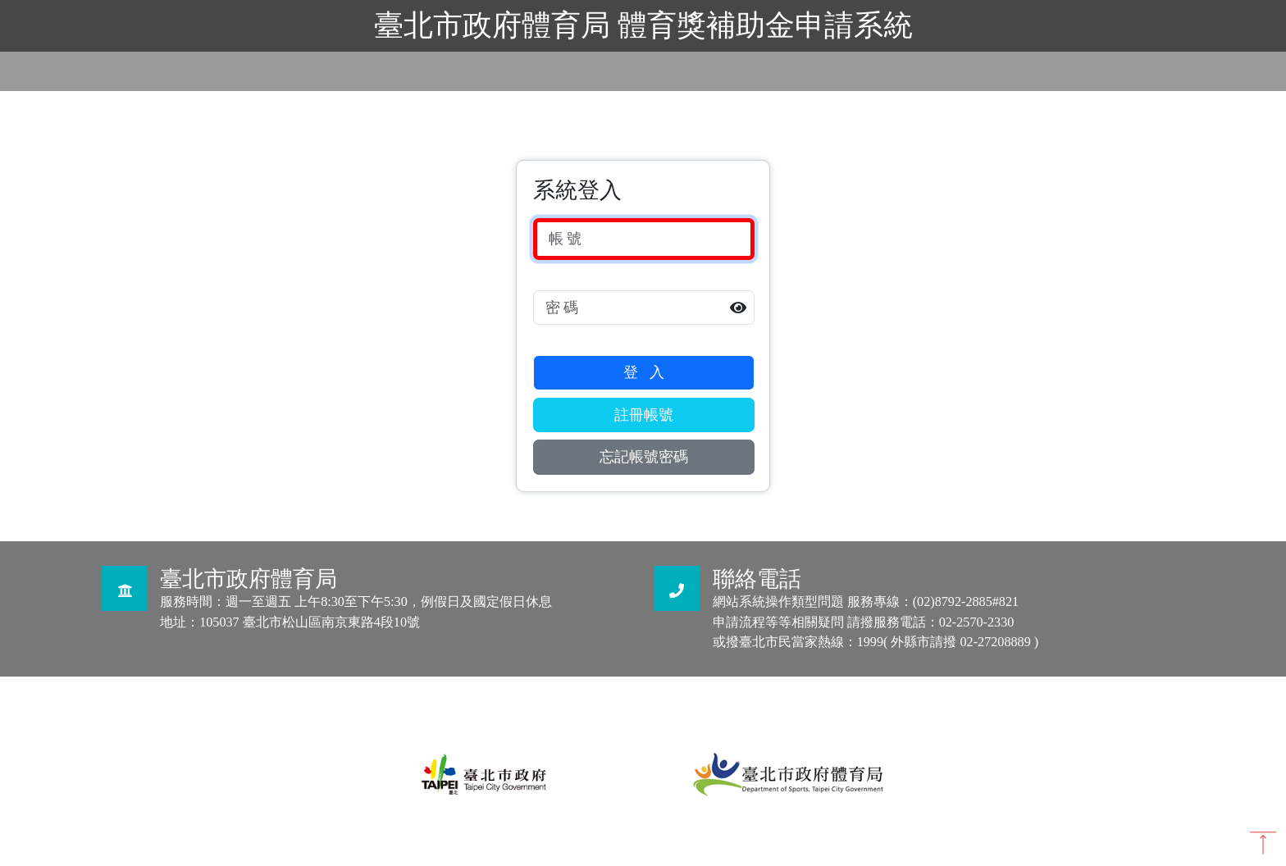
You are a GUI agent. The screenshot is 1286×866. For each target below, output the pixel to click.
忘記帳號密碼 (644, 457)
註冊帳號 (643, 415)
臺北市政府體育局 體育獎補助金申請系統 (643, 25)
